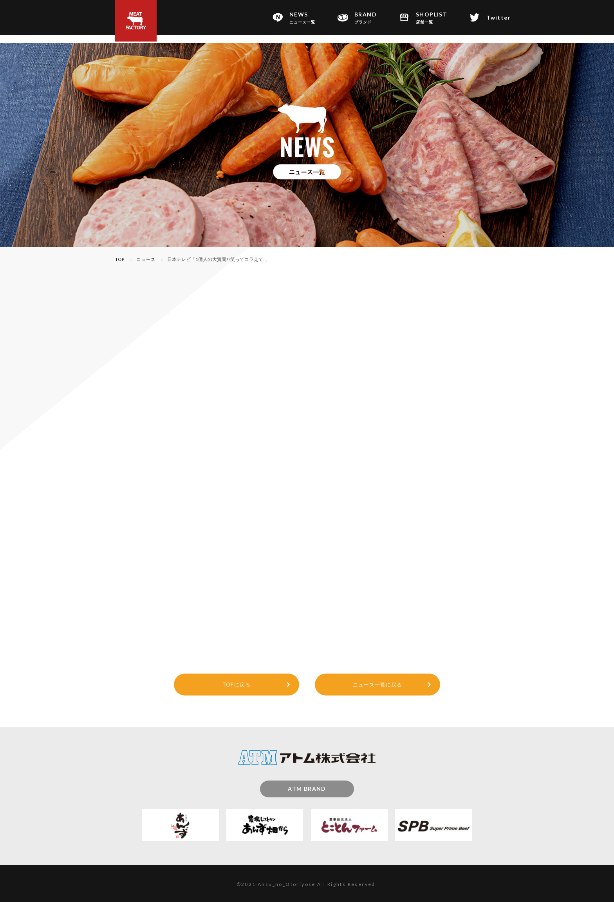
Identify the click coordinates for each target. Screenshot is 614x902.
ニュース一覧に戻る (377, 681)
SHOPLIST (431, 18)
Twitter (498, 17)
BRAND (365, 18)
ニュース (147, 259)
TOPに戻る (236, 681)
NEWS (302, 18)
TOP (120, 259)
